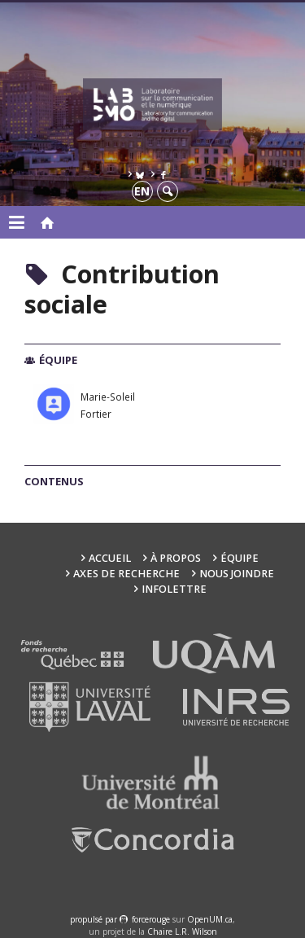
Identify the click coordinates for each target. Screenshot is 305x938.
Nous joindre (236, 574)
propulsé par (95, 919)
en (142, 191)
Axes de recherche (126, 574)
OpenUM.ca (210, 919)
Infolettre (174, 589)
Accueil (110, 558)
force (151, 919)
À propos (175, 558)
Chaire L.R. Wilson (182, 931)
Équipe (239, 558)
